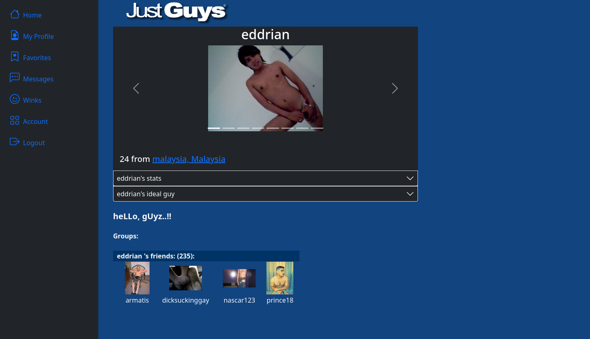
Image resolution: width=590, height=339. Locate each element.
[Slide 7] (302, 128)
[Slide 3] (243, 128)
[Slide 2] (228, 128)
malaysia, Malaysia (189, 158)
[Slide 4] (258, 128)
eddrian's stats (139, 178)
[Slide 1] (214, 128)
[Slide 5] (273, 128)
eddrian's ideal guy (146, 193)
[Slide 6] (287, 128)
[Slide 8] (317, 128)
